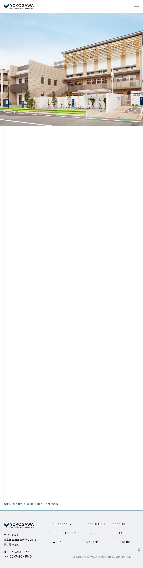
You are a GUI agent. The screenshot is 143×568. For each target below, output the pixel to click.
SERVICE (91, 533)
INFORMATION (95, 524)
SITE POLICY (122, 541)
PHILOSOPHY (62, 524)
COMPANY (92, 541)
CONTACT (119, 533)
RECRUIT (119, 524)
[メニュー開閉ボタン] (136, 6)
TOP (6, 504)
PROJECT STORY (65, 533)
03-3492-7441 (17, 552)
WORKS (18, 504)
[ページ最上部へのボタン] (139, 545)
